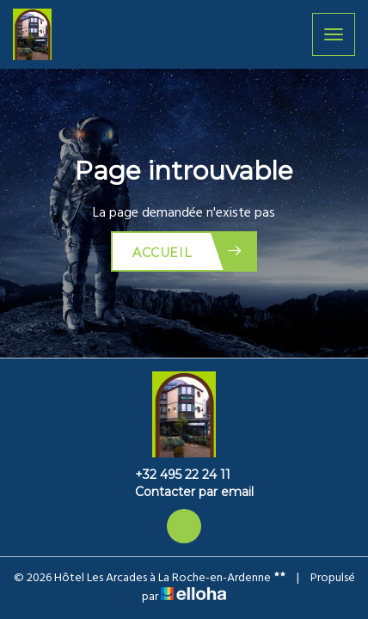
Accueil (187, 251)
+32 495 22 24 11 (172, 474)
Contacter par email (184, 491)
